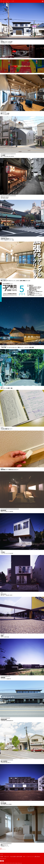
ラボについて (6, 856)
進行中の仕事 (19, 856)
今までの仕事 (13, 856)
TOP (1, 854)
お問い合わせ (37, 856)
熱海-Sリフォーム (3, 849)
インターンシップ (30, 856)
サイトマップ (3, 858)
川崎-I (1, 848)
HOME (1, 856)
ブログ (24, 856)
